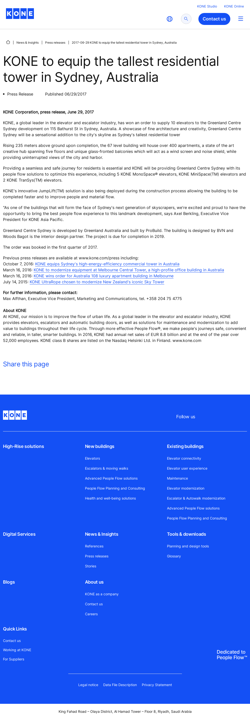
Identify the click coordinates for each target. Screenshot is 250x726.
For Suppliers (13, 659)
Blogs (9, 582)
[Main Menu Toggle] (240, 18)
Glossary (174, 556)
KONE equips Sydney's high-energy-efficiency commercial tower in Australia (107, 263)
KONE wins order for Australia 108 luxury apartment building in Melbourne (103, 275)
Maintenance (177, 478)
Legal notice (88, 685)
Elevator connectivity (184, 458)
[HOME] (8, 42)
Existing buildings (185, 446)
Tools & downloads (186, 534)
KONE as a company (102, 594)
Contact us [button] (214, 18)
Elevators (92, 458)
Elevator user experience (187, 468)
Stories (90, 566)
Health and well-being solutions (110, 498)
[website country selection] (169, 19)
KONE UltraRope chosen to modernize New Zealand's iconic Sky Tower (97, 281)
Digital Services (19, 534)
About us (94, 582)
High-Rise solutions (23, 446)
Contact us (94, 604)
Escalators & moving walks (106, 468)
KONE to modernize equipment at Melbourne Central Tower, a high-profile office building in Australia (129, 269)
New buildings (99, 446)
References (94, 546)
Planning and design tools (188, 546)
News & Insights (27, 42)
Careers (91, 614)
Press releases (55, 42)
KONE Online (234, 6)
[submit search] (186, 19)
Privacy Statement (157, 685)
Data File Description (120, 685)
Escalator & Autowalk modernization (196, 498)
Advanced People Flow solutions (111, 478)
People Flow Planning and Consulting (115, 488)
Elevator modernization (185, 488)
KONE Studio (207, 6)
